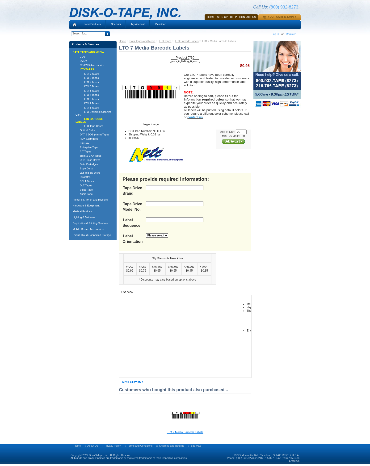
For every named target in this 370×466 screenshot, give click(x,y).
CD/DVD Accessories (90, 65)
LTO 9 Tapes (87, 73)
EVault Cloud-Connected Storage (92, 235)
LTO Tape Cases (89, 126)
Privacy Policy (113, 445)
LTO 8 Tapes (87, 77)
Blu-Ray (82, 143)
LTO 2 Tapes (87, 103)
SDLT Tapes (85, 181)
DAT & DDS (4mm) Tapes (92, 134)
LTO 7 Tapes (87, 82)
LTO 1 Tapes (87, 107)
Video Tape (84, 189)
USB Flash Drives (88, 160)
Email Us (294, 460)
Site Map (196, 445)
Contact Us (247, 17)
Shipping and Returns (171, 445)
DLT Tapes (84, 185)
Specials (116, 24)
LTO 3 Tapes (87, 99)
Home (211, 17)
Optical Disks (85, 130)
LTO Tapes (165, 41)
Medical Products (82, 211)
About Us (92, 445)
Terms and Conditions (139, 445)
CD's (80, 56)
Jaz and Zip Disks (88, 172)
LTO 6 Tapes (87, 86)
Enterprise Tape (87, 147)
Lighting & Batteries (84, 217)
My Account (138, 24)
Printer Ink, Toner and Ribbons (90, 199)
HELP (233, 17)
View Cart (160, 24)
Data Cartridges (87, 164)
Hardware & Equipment (86, 205)
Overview (127, 292)
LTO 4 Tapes (87, 94)
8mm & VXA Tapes (88, 155)
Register (291, 34)
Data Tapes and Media (143, 41)
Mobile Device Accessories (88, 229)
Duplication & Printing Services (90, 223)
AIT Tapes (83, 151)
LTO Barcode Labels (187, 41)
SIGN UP (222, 17)
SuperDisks (84, 168)
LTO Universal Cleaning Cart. (93, 113)
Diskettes (83, 177)
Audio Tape (84, 194)
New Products (92, 24)
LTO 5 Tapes (87, 90)
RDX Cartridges (87, 138)
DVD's (81, 60)
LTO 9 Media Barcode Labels (185, 432)
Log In (275, 34)
